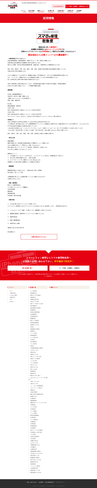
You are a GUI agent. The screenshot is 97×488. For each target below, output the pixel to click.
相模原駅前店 (33, 400)
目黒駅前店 (33, 310)
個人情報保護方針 (49, 482)
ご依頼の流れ (60, 10)
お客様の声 (70, 10)
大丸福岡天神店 (34, 468)
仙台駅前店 (33, 428)
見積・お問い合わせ (32, 482)
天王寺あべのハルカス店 (36, 453)
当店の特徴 (31, 10)
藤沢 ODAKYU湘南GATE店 (36, 394)
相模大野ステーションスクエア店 (38, 402)
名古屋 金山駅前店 (34, 436)
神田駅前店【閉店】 (35, 329)
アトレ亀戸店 (33, 343)
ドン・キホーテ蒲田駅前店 (36, 385)
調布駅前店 (33, 371)
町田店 (32, 346)
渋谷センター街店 (34, 301)
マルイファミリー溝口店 (36, 387)
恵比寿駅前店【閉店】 (35, 308)
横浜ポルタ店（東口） (35, 375)
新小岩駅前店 (33, 341)
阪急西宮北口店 (34, 461)
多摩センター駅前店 (35, 358)
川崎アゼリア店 (34, 383)
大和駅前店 (33, 398)
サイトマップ (59, 482)
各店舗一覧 (51, 10)
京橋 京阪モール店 (34, 455)
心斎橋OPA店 (33, 449)
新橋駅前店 (33, 318)
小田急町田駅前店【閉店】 (36, 348)
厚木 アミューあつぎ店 (35, 356)
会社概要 (79, 10)
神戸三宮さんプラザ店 (35, 459)
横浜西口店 (33, 373)
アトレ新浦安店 (34, 419)
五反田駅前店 (33, 314)
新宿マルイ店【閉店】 (35, 295)
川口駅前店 (33, 409)
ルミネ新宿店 (33, 291)
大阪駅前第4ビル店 (34, 445)
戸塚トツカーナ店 (34, 381)
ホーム (23, 10)
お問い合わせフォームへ (38, 237)
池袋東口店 (33, 297)
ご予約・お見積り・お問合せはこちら (77, 6)
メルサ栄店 (33, 434)
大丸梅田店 (33, 447)
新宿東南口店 (33, 293)
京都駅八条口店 (34, 440)
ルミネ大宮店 (33, 407)
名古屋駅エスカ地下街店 (36, 432)
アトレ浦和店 (33, 411)
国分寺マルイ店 (34, 367)
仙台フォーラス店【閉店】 (36, 430)
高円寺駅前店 (33, 305)
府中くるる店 (33, 369)
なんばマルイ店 (34, 442)
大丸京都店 (33, 438)
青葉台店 (32, 390)
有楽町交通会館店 (34, 322)
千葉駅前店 (33, 421)
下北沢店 (32, 339)
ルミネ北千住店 (34, 337)
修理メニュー (41, 10)
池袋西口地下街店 (34, 299)
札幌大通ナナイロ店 (35, 470)
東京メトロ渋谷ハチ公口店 (36, 303)
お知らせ (11, 301)
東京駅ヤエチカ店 (34, 324)
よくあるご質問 (13, 295)
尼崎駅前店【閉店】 (35, 457)
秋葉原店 (32, 331)
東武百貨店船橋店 (34, 415)
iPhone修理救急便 (58, 6)
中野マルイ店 (33, 365)
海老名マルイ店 (34, 354)
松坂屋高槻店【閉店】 (35, 451)
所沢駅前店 (33, 404)
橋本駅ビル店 (33, 396)
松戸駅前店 (33, 417)
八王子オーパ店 (34, 350)
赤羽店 (32, 327)
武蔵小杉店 (33, 352)
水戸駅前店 (33, 423)
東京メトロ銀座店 (34, 320)
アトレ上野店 (33, 333)
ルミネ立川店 (33, 360)
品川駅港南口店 (34, 316)
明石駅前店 (33, 464)
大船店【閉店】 (34, 392)
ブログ (11, 299)
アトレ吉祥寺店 (34, 362)
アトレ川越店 (33, 413)
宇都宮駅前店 (33, 426)
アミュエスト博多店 (35, 466)
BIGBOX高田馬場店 (35, 312)
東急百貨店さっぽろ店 (35, 472)
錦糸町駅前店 (33, 335)
